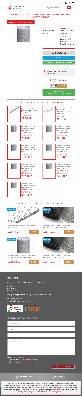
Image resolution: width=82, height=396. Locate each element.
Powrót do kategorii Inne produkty (21, 22)
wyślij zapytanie (63, 366)
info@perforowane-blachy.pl (22, 301)
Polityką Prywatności (29, 362)
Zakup (62, 86)
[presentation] (60, 360)
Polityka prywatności (56, 392)
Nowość (59, 58)
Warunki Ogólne (28, 357)
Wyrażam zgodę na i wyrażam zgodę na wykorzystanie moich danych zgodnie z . (23, 360)
